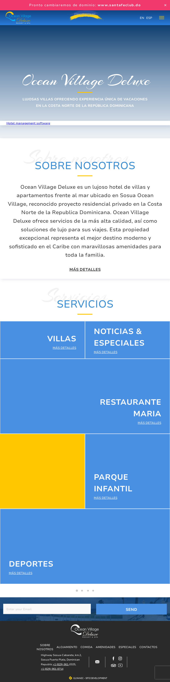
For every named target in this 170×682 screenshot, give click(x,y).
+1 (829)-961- (61, 664)
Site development (96, 678)
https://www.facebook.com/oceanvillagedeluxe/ (113, 658)
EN (142, 18)
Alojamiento (67, 647)
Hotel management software (28, 123)
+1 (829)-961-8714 (52, 669)
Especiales (127, 647)
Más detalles (85, 269)
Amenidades (105, 647)
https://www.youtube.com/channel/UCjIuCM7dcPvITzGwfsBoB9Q (120, 665)
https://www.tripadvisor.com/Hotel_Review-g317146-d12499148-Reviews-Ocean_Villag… (113, 665)
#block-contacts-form (97, 662)
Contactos (148, 647)
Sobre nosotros (45, 647)
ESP (149, 18)
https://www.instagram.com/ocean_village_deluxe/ (120, 658)
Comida (86, 647)
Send (131, 609)
